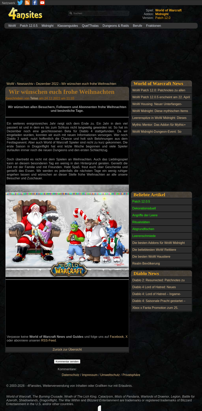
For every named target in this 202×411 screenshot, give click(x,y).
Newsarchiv (25, 83)
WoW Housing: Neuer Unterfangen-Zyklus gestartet (157, 106)
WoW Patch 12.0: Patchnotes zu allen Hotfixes (158, 92)
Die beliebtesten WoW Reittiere (154, 249)
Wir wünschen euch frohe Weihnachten (88, 83)
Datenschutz (70, 375)
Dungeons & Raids (116, 25)
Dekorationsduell (144, 208)
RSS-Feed (48, 340)
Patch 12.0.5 (29, 25)
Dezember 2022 (47, 83)
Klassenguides (67, 25)
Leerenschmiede (144, 236)
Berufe (137, 25)
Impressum (90, 375)
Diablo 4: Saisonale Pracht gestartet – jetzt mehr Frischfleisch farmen (158, 303)
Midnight (47, 25)
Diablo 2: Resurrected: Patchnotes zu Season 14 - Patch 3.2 (158, 282)
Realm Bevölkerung (146, 263)
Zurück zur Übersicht (67, 349)
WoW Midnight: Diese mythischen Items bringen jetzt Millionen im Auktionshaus (160, 113)
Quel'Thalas (90, 25)
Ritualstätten (141, 222)
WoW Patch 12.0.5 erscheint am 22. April (161, 97)
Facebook (117, 336)
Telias (34, 98)
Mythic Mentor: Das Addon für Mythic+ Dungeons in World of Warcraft (159, 127)
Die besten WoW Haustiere (151, 256)
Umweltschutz (110, 375)
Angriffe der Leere (145, 215)
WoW (12, 25)
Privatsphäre (131, 375)
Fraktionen (153, 25)
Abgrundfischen (143, 229)
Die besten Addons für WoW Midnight (158, 242)
